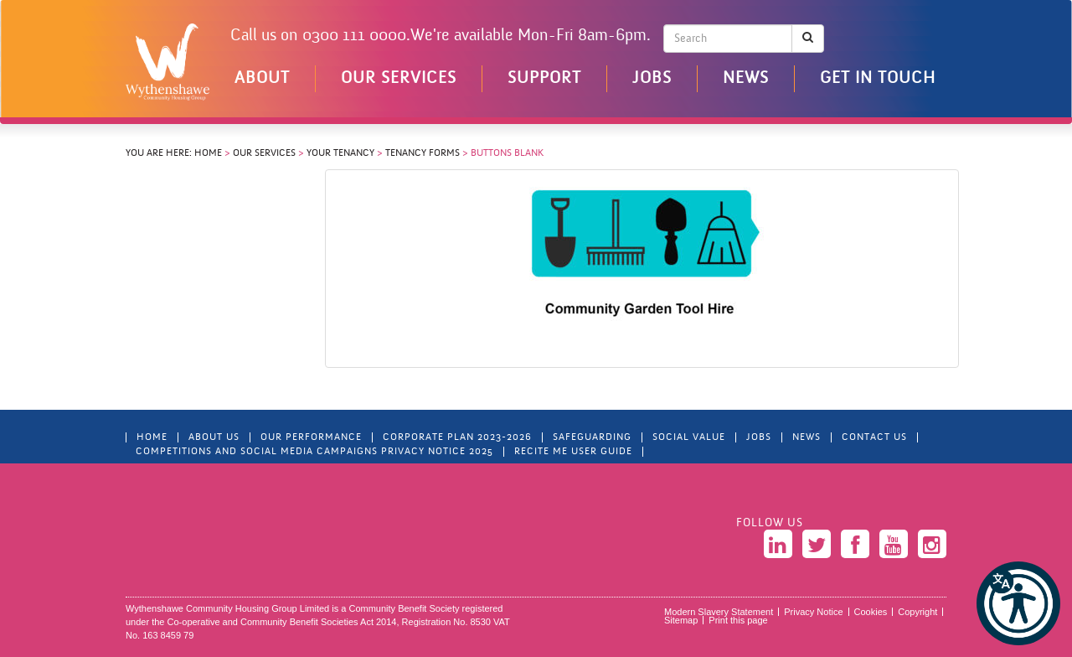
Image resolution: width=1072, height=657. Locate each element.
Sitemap (681, 620)
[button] (1018, 603)
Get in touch (877, 78)
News (746, 78)
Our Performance (311, 437)
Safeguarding (592, 437)
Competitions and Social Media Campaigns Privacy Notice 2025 (314, 452)
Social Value (688, 437)
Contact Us (874, 437)
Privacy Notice (813, 612)
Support (544, 78)
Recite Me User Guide (573, 452)
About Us (214, 437)
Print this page (738, 620)
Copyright (917, 612)
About (262, 78)
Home (208, 153)
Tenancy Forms (422, 153)
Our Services (398, 78)
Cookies (871, 612)
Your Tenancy (340, 153)
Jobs (652, 78)
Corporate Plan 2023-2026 (457, 437)
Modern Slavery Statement (718, 612)
